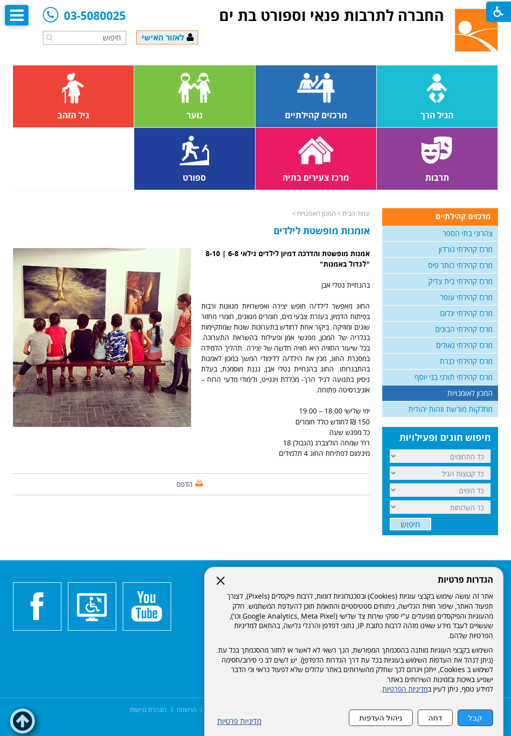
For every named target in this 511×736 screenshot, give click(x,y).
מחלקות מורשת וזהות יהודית (450, 409)
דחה (435, 718)
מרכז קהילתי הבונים (464, 329)
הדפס (185, 484)
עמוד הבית (356, 213)
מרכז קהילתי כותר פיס (460, 265)
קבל (475, 718)
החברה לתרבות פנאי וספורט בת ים (331, 15)
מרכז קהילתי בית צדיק (460, 281)
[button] (49, 37)
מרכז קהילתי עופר (466, 297)
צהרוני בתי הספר (468, 233)
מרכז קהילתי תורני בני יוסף (454, 377)
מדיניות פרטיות (239, 721)
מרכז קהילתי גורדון (466, 249)
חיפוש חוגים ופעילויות (445, 437)
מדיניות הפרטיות (405, 689)
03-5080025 (84, 16)
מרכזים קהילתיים (463, 216)
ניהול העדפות (380, 718)
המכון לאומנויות (316, 213)
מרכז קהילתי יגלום (466, 313)
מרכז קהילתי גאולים (464, 345)
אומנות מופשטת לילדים (321, 230)
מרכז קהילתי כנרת (466, 361)
